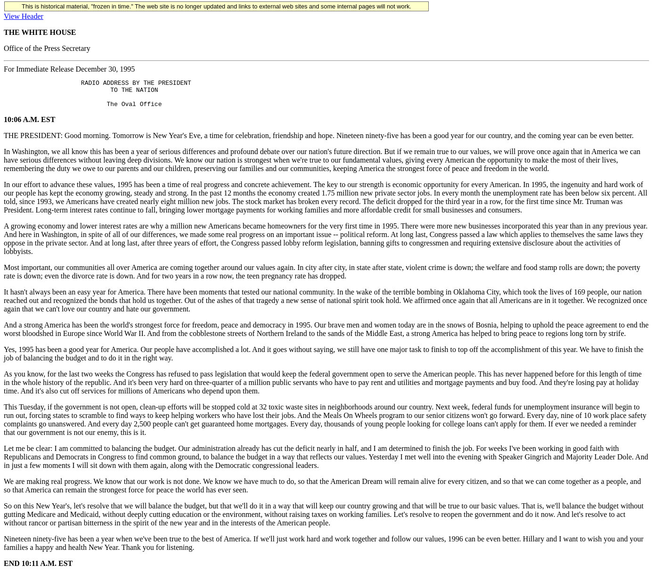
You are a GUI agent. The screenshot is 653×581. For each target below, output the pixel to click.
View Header (23, 16)
